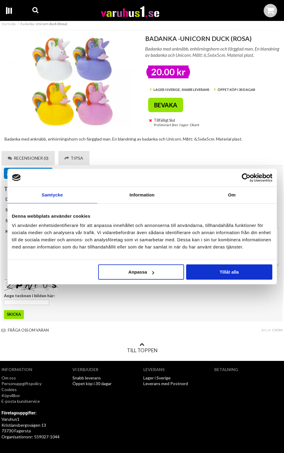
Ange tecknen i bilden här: (29, 295)
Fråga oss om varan (25, 330)
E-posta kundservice (21, 401)
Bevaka (165, 105)
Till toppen (142, 347)
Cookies (9, 389)
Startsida (8, 24)
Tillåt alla (229, 271)
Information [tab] (142, 194)
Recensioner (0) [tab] (28, 158)
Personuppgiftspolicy (21, 383)
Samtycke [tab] (52, 194)
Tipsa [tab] (74, 158)
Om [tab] (232, 194)
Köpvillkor (10, 395)
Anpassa (141, 271)
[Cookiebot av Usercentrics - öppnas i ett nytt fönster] (246, 177)
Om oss (8, 377)
